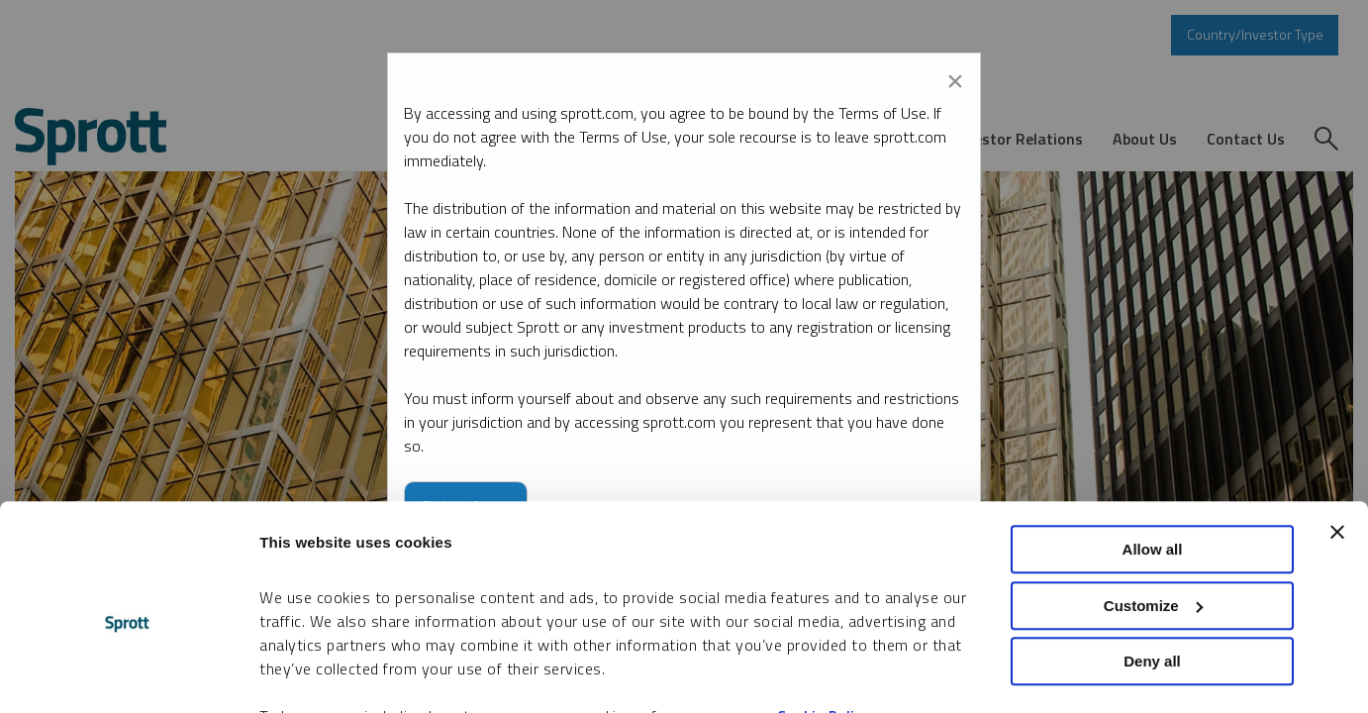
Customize (1153, 508)
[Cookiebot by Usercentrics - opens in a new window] (128, 674)
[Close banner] (1337, 435)
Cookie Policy (823, 619)
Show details (305, 673)
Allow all (1153, 452)
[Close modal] (955, 77)
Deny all (1152, 564)
